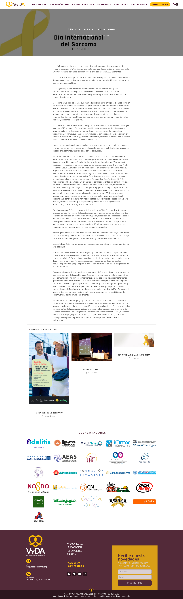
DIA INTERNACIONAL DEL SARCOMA (134, 355)
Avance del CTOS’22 (91, 369)
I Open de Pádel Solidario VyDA (49, 412)
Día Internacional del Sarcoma (97, 35)
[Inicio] (74, 35)
